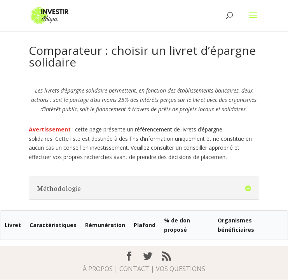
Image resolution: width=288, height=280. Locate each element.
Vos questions (180, 268)
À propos (98, 268)
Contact (134, 268)
